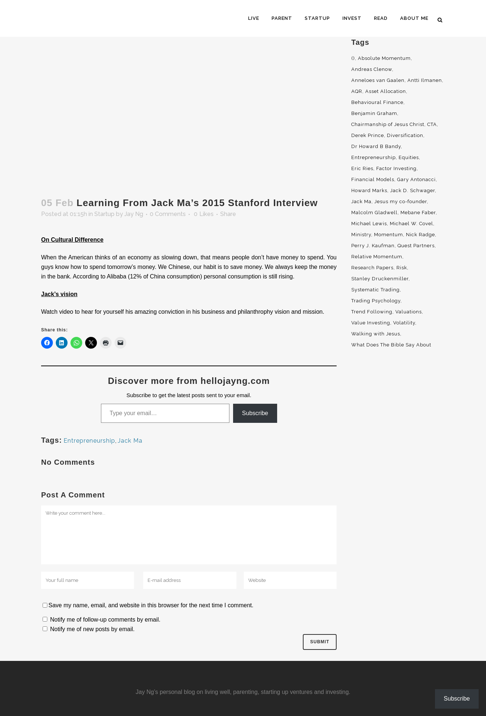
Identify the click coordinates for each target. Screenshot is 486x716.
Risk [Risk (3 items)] (401, 267)
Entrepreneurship (89, 440)
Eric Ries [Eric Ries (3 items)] (362, 168)
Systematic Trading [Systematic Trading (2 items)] (375, 289)
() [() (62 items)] (353, 58)
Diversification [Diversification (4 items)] (405, 135)
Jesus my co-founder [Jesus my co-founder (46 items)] (400, 201)
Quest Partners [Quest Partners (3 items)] (416, 245)
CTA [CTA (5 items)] (432, 124)
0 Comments (168, 214)
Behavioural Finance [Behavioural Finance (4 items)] (377, 102)
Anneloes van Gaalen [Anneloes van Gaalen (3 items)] (378, 80)
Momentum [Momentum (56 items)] (388, 234)
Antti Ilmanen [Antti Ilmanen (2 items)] (424, 80)
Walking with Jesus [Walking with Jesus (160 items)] (375, 334)
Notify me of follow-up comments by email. (105, 619)
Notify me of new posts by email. (92, 629)
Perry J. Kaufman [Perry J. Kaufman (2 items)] (373, 245)
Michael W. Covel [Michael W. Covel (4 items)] (411, 223)
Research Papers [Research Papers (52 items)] (372, 267)
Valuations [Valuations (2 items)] (408, 311)
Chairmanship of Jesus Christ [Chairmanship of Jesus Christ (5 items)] (387, 124)
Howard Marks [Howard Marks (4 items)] (369, 190)
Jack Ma (130, 440)
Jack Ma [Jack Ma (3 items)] (361, 201)
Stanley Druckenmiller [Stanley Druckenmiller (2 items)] (380, 278)
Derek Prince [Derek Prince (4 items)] (367, 135)
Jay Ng (133, 214)
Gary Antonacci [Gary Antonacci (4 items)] (416, 179)
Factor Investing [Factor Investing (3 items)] (396, 168)
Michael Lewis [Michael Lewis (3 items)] (369, 223)
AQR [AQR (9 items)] (356, 91)
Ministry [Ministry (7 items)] (361, 234)
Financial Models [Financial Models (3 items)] (372, 179)
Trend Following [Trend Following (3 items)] (371, 311)
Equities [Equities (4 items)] (409, 157)
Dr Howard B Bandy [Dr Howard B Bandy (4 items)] (376, 146)
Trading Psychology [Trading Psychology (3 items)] (375, 300)
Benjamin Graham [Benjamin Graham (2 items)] (374, 113)
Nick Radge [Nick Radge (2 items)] (420, 234)
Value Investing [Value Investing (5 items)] (370, 322)
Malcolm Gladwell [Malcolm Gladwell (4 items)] (374, 212)
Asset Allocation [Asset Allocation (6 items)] (385, 91)
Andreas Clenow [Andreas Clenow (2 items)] (371, 69)
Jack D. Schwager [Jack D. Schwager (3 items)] (412, 190)
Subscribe (255, 413)
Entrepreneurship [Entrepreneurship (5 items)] (373, 157)
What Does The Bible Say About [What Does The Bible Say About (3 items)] (391, 345)
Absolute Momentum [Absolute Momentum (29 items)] (384, 58)
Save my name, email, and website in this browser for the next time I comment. (150, 605)
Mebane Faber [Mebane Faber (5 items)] (418, 212)
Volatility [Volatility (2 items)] (404, 322)
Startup (104, 214)
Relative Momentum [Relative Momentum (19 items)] (376, 256)
